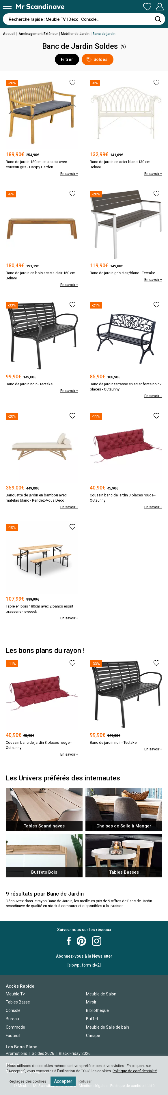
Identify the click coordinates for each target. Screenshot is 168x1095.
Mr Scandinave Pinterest (81, 941)
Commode (15, 1027)
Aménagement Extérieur (38, 34)
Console (13, 1010)
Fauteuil (13, 1035)
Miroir (91, 1002)
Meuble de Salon (101, 994)
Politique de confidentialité (135, 1071)
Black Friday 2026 (75, 1053)
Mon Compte (160, 6)
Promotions (16, 1053)
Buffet (92, 1018)
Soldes (97, 59)
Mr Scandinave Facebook (69, 941)
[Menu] (7, 6)
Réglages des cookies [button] (27, 1081)
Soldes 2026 (43, 1053)
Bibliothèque (97, 1010)
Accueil (9, 34)
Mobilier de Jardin (75, 34)
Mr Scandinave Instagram (96, 941)
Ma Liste (147, 6)
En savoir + (69, 173)
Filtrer (67, 59)
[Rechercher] (158, 19)
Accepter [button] (63, 1081)
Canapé (93, 1035)
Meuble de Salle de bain (107, 1027)
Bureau (12, 1018)
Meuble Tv (15, 994)
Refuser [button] (85, 1081)
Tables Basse (18, 1002)
